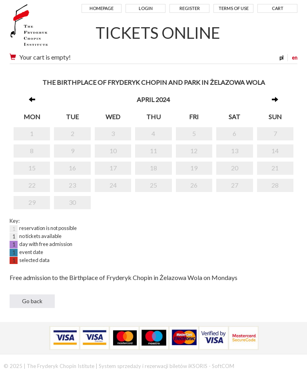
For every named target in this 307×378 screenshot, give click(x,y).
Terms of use (234, 8)
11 (153, 150)
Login (146, 8)
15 (32, 168)
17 (113, 168)
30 (72, 202)
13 (234, 150)
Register (189, 8)
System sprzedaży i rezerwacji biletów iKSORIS (153, 366)
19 (193, 168)
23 (72, 185)
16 (72, 168)
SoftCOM (223, 366)
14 (275, 150)
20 (234, 168)
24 (113, 185)
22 (32, 185)
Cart (277, 8)
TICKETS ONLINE (158, 32)
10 (113, 150)
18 (153, 168)
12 (193, 150)
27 (234, 185)
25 (153, 185)
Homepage (102, 8)
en (294, 57)
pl (281, 57)
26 (193, 185)
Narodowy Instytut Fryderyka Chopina (45, 28)
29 (32, 202)
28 (275, 185)
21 (275, 168)
